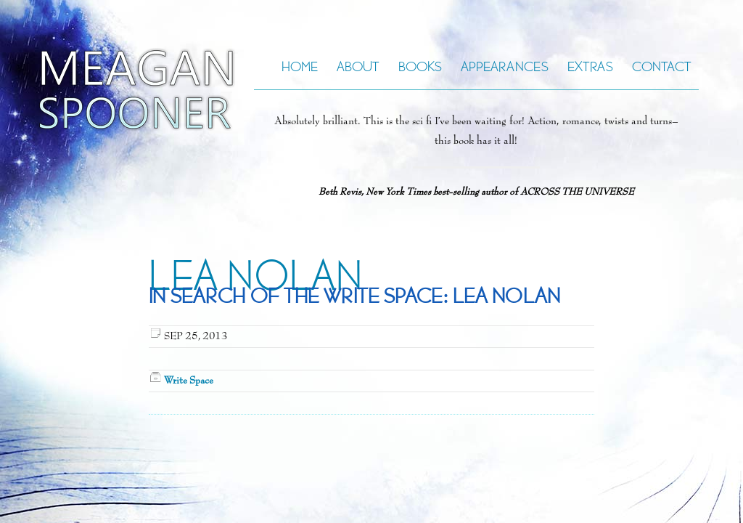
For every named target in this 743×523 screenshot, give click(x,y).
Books (420, 66)
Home (300, 66)
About (358, 66)
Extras (590, 66)
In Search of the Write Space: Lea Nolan (354, 296)
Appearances (505, 66)
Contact (661, 66)
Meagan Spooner (100, 89)
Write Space (188, 380)
